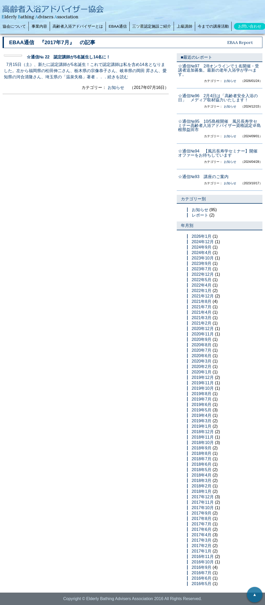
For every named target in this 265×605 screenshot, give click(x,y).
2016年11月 (203, 556)
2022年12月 (203, 274)
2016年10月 (203, 562)
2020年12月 (203, 328)
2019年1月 (202, 426)
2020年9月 (202, 339)
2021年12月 (203, 296)
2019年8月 (202, 394)
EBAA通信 (118, 26)
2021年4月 (202, 312)
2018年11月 (203, 437)
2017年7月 (202, 524)
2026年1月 (202, 236)
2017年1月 (202, 551)
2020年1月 (202, 372)
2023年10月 (203, 258)
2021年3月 (202, 318)
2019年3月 (202, 421)
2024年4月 (202, 252)
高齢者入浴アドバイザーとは (78, 26)
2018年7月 (202, 459)
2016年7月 (202, 573)
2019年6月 (202, 404)
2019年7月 (202, 399)
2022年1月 (202, 290)
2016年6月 (202, 578)
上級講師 (184, 26)
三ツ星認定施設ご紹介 (151, 26)
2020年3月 (202, 361)
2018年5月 (202, 470)
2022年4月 (202, 285)
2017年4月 (202, 535)
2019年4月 (202, 415)
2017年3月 (202, 540)
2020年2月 (202, 366)
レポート (200, 215)
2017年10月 (203, 508)
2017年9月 (202, 513)
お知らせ (116, 87)
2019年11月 (203, 383)
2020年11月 (203, 334)
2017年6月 (202, 529)
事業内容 (39, 26)
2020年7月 (202, 350)
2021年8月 (202, 301)
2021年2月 (202, 323)
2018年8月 (202, 453)
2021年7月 (202, 307)
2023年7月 (202, 269)
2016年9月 (202, 567)
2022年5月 (202, 280)
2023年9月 (202, 263)
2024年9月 (202, 247)
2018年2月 (202, 486)
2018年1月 (202, 491)
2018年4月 (202, 475)
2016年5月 (202, 583)
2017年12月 (203, 497)
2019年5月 (202, 410)
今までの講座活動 (213, 26)
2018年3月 (202, 480)
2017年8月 (202, 518)
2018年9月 (202, 448)
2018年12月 (203, 432)
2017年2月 (202, 545)
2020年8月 (202, 345)
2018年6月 (202, 464)
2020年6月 (202, 356)
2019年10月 (203, 388)
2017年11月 (203, 502)
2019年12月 (203, 377)
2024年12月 (203, 242)
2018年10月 (203, 442)
